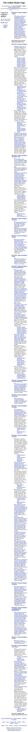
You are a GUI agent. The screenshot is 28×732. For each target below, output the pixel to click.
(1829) (20, 526)
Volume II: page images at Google (21, 659)
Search (7, 722)
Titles (23, 722)
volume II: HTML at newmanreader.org (21, 198)
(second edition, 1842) (20, 465)
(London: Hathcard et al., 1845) (20, 260)
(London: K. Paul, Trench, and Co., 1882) (20, 178)
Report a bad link (17, 718)
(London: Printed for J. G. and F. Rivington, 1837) (20, 281)
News (6, 725)
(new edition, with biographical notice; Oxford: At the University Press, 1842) (20, 412)
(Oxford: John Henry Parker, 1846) (20, 387)
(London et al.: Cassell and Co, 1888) (20, 160)
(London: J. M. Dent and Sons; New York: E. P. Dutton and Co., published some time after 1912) (20, 535)
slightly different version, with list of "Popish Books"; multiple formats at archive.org (21, 363)
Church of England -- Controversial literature (19, 267)
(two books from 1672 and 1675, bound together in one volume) (20, 574)
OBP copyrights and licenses (14, 730)
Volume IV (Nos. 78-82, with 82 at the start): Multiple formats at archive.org (22, 100)
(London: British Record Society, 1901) (20, 26)
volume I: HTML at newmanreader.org (21, 196)
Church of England (5, 25)
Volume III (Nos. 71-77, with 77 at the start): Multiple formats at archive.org (22, 95)
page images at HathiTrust (20, 460)
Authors (19, 722)
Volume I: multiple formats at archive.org (22, 327)
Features (11, 725)
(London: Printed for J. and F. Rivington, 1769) (20, 245)
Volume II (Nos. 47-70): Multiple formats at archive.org (21, 91)
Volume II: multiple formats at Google (21, 61)
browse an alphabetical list (12, 8)
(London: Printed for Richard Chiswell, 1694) (20, 520)
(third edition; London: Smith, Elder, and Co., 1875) (20, 306)
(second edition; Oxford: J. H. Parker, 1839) (20, 294)
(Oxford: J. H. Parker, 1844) (20, 676)
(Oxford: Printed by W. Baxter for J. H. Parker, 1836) (20, 618)
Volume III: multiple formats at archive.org (22, 332)
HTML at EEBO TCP (21, 216)
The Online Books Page (14, 2)
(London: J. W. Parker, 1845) (20, 400)
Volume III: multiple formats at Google (21, 63)
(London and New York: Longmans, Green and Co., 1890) (20, 552)
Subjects (12, 723)
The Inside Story (23, 725)
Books (2, 725)
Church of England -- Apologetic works (19, 156)
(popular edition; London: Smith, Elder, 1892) (20, 315)
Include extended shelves (14, 7)
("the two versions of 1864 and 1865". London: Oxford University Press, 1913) (20, 542)
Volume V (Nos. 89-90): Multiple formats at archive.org (21, 108)
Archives (16, 725)
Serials (16, 723)
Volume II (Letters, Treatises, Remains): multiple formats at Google (21, 130)
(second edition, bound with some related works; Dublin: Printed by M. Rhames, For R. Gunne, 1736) (20, 338)
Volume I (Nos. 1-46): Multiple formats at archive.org (22, 87)
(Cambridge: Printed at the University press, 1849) (20, 141)
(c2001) (20, 589)
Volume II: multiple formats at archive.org (22, 330)
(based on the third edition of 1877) (20, 271)
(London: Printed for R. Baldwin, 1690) (20, 630)
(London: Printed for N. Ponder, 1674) (20, 509)
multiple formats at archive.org (21, 214)
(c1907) (21, 686)
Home (3, 722)
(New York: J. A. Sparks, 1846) (20, 224)
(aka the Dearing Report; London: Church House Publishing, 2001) (20, 601)
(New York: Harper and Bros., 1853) (20, 229)
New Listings (13, 722)
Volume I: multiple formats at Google (21, 58)
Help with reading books (6, 718)
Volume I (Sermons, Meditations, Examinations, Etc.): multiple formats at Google (21, 124)
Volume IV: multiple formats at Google (21, 66)
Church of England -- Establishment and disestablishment (19, 609)
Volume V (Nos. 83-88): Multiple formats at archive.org (21, 104)
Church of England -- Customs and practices (19, 381)
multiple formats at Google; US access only (21, 429)
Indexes (5, 27)
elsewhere (7, 20)
